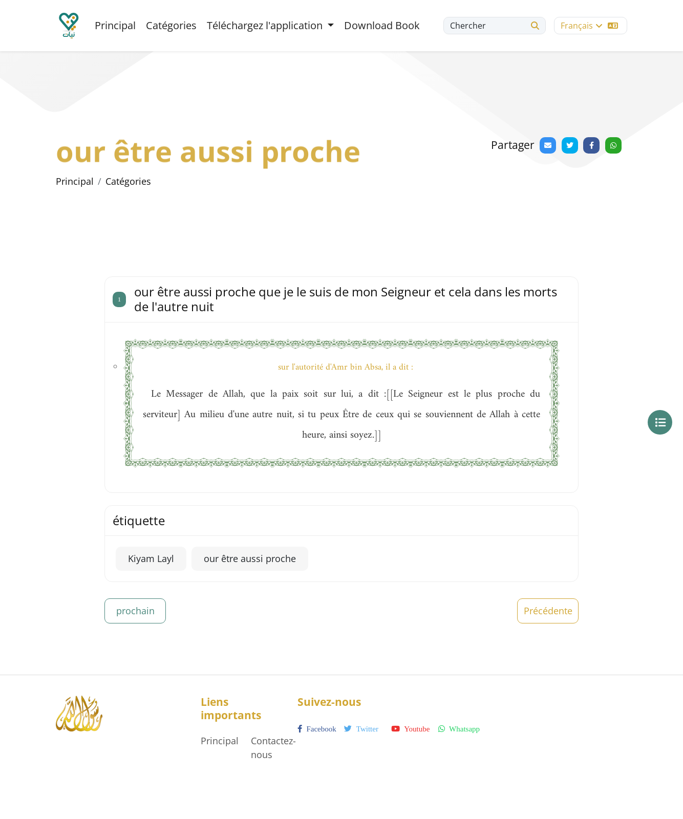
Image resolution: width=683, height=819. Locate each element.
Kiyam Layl (151, 558)
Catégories (171, 25)
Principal (115, 25)
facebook (316, 729)
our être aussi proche (250, 558)
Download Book (382, 25)
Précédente (548, 611)
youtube (410, 729)
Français (589, 25)
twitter (361, 729)
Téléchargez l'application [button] (266, 25)
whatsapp (459, 729)
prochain (135, 611)
